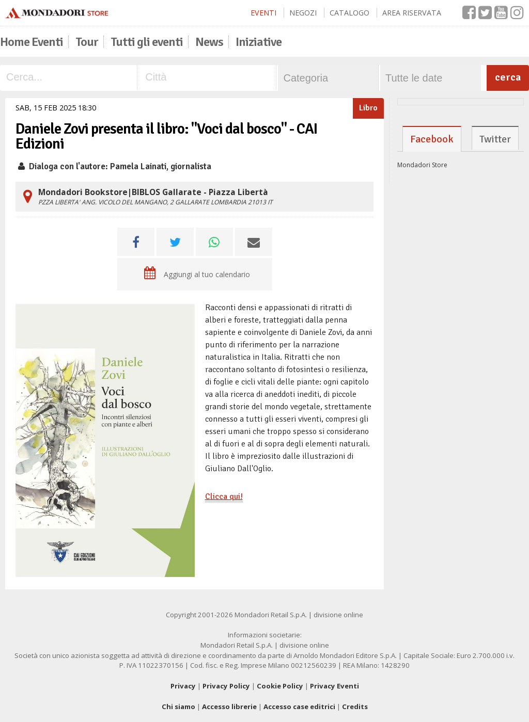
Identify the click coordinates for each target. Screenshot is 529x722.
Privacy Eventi (334, 686)
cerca (508, 77)
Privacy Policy (226, 686)
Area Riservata (411, 13)
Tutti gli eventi (147, 42)
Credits (355, 706)
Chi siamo (178, 706)
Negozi (303, 13)
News (209, 42)
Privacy (183, 686)
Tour (86, 42)
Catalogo (349, 13)
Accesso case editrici (299, 706)
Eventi (263, 13)
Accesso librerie (229, 706)
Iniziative (259, 42)
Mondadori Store (422, 165)
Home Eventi (31, 42)
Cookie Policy (280, 686)
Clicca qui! (224, 496)
